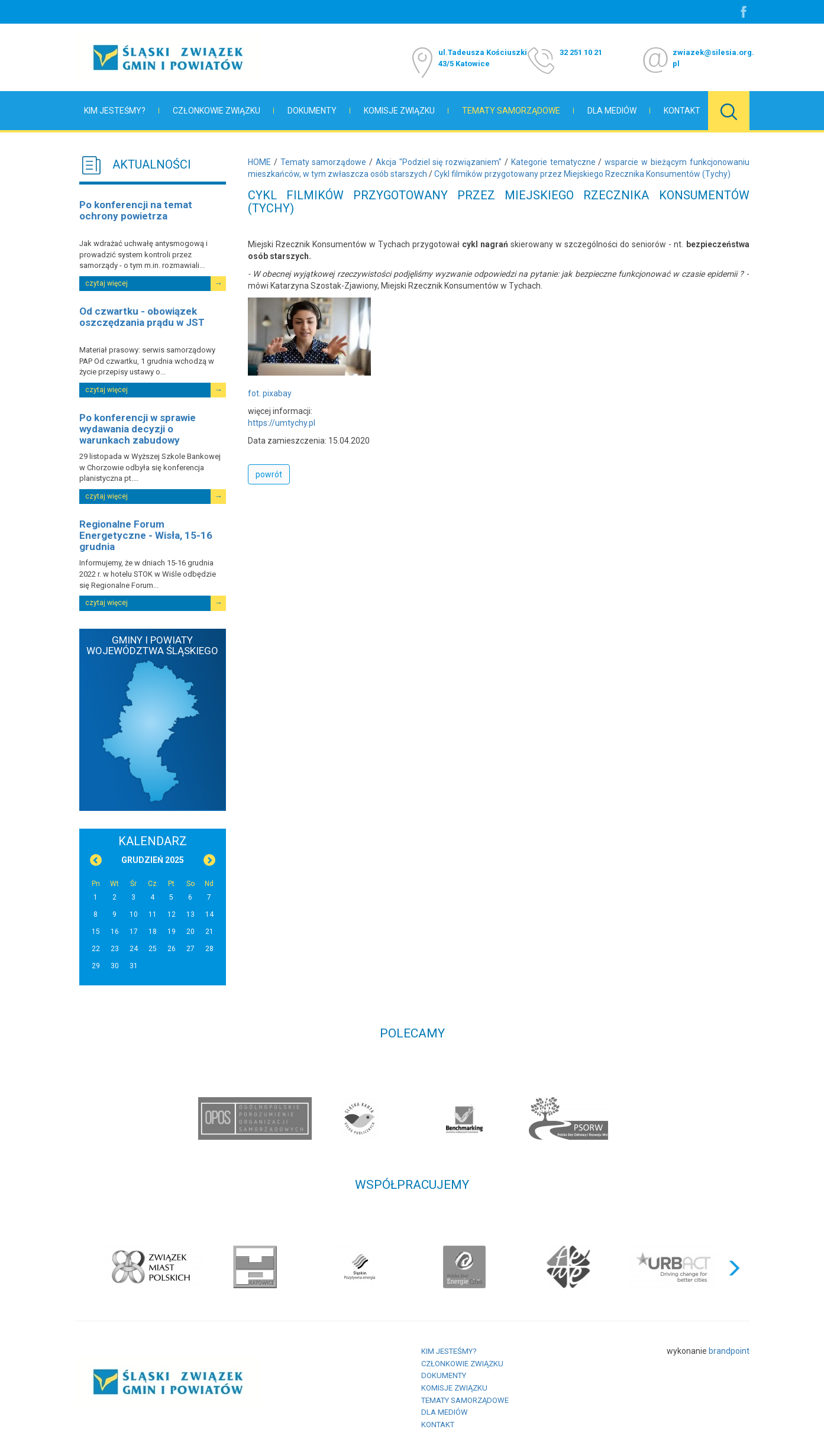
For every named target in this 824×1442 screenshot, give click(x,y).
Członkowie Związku (216, 110)
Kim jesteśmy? (115, 110)
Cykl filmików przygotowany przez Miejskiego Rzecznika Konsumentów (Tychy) (582, 174)
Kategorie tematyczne (553, 162)
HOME (259, 162)
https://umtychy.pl (281, 423)
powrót (269, 474)
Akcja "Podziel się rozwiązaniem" (439, 162)
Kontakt (682, 110)
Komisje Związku (399, 110)
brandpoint (729, 1351)
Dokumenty (312, 110)
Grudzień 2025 (152, 860)
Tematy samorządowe (511, 110)
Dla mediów (611, 110)
